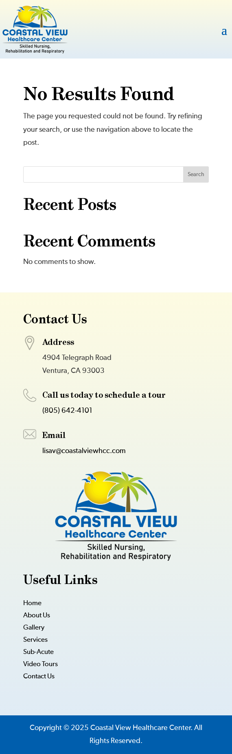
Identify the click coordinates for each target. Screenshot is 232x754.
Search (196, 174)
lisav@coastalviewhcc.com (84, 451)
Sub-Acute (38, 652)
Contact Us (39, 677)
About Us (36, 616)
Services (35, 640)
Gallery (33, 628)
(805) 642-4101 (67, 410)
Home (32, 604)
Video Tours (40, 665)
